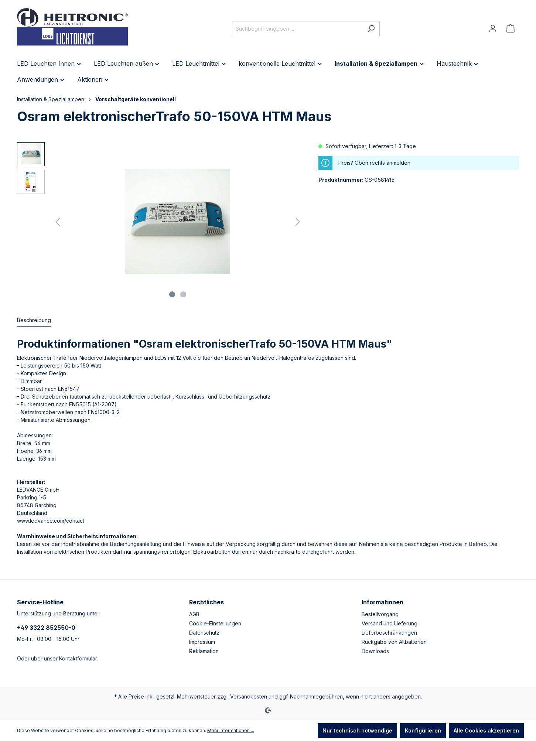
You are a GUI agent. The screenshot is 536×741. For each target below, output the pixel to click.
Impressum (202, 642)
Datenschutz (204, 632)
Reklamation (204, 651)
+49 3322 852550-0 (46, 627)
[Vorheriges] (57, 222)
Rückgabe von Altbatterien (394, 642)
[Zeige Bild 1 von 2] (172, 294)
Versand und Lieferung (389, 623)
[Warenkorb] (510, 28)
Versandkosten (248, 696)
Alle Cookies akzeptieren (486, 730)
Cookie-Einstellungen (215, 623)
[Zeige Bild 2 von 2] (183, 294)
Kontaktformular (78, 658)
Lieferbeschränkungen (389, 632)
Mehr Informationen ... (230, 730)
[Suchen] (371, 28)
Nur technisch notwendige (357, 730)
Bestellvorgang (380, 614)
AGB (194, 614)
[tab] (34, 320)
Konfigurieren (423, 730)
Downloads (375, 651)
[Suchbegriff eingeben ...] (297, 28)
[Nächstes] (297, 222)
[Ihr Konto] (493, 28)
